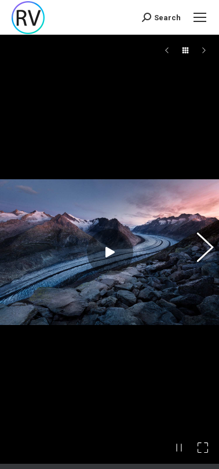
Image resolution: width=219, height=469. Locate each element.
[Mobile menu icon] (199, 17)
